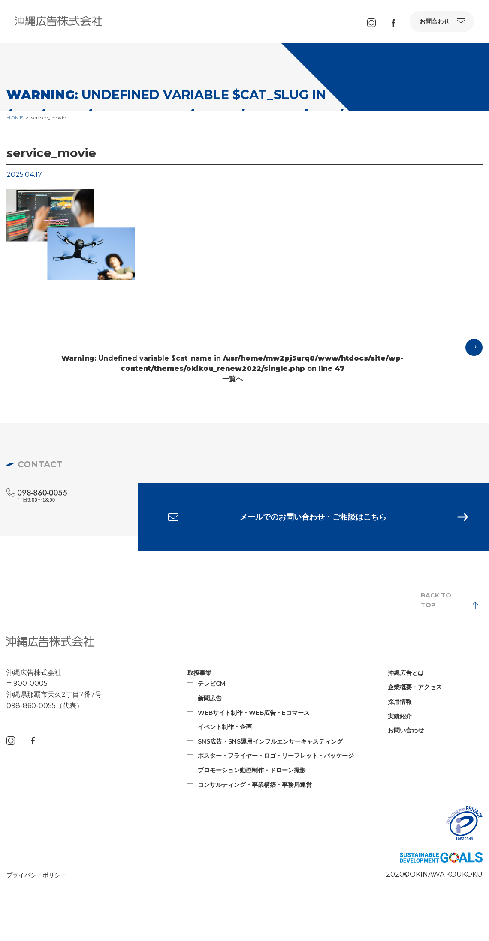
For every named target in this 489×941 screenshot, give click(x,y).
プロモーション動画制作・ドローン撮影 (252, 771)
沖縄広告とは (406, 674)
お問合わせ (435, 21)
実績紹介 (400, 717)
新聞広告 (210, 699)
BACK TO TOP (436, 600)
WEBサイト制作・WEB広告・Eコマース (254, 713)
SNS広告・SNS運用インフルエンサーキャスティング (270, 742)
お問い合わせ (406, 731)
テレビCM (212, 684)
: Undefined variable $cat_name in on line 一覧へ (232, 368)
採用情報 (400, 702)
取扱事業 (199, 674)
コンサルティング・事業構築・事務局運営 (255, 785)
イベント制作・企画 (225, 728)
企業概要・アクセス (415, 688)
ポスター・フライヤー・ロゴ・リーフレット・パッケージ (276, 756)
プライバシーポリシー (36, 876)
